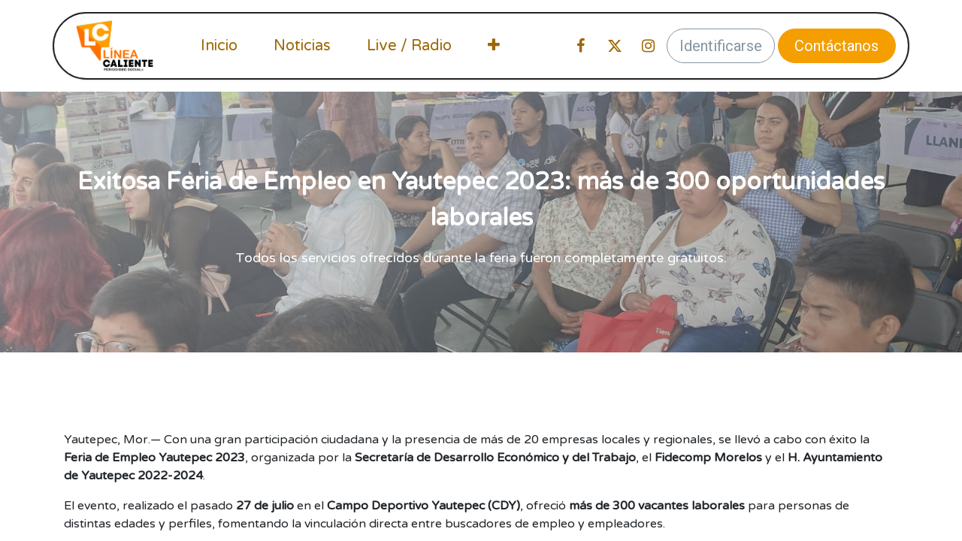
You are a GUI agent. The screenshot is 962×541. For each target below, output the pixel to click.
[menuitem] (219, 46)
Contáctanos (836, 46)
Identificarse (720, 46)
